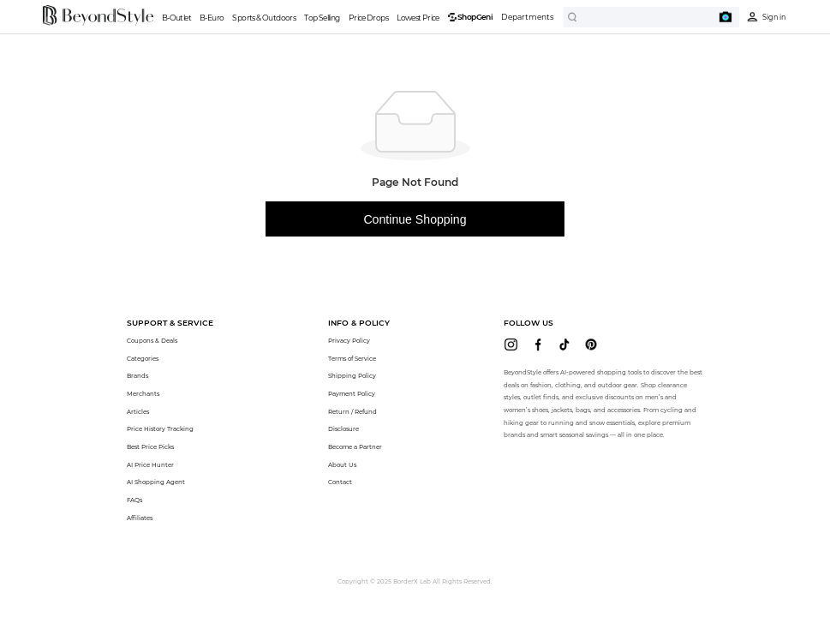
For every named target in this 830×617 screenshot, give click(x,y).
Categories (142, 358)
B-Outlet (176, 17)
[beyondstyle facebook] (538, 344)
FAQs (134, 500)
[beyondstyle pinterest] (591, 344)
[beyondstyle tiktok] (564, 344)
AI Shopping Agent (156, 482)
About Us (342, 465)
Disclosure (343, 429)
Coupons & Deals (152, 340)
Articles (138, 412)
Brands (137, 376)
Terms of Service (352, 358)
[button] (170, 322)
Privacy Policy (349, 340)
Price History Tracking (160, 429)
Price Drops (368, 17)
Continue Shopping (414, 219)
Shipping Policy (352, 376)
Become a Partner (355, 447)
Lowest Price (418, 17)
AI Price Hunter (150, 465)
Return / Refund (352, 412)
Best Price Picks (150, 447)
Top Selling (321, 17)
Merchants (143, 394)
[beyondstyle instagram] (510, 344)
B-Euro (212, 17)
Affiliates (139, 518)
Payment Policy (351, 394)
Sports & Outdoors (264, 17)
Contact (340, 482)
